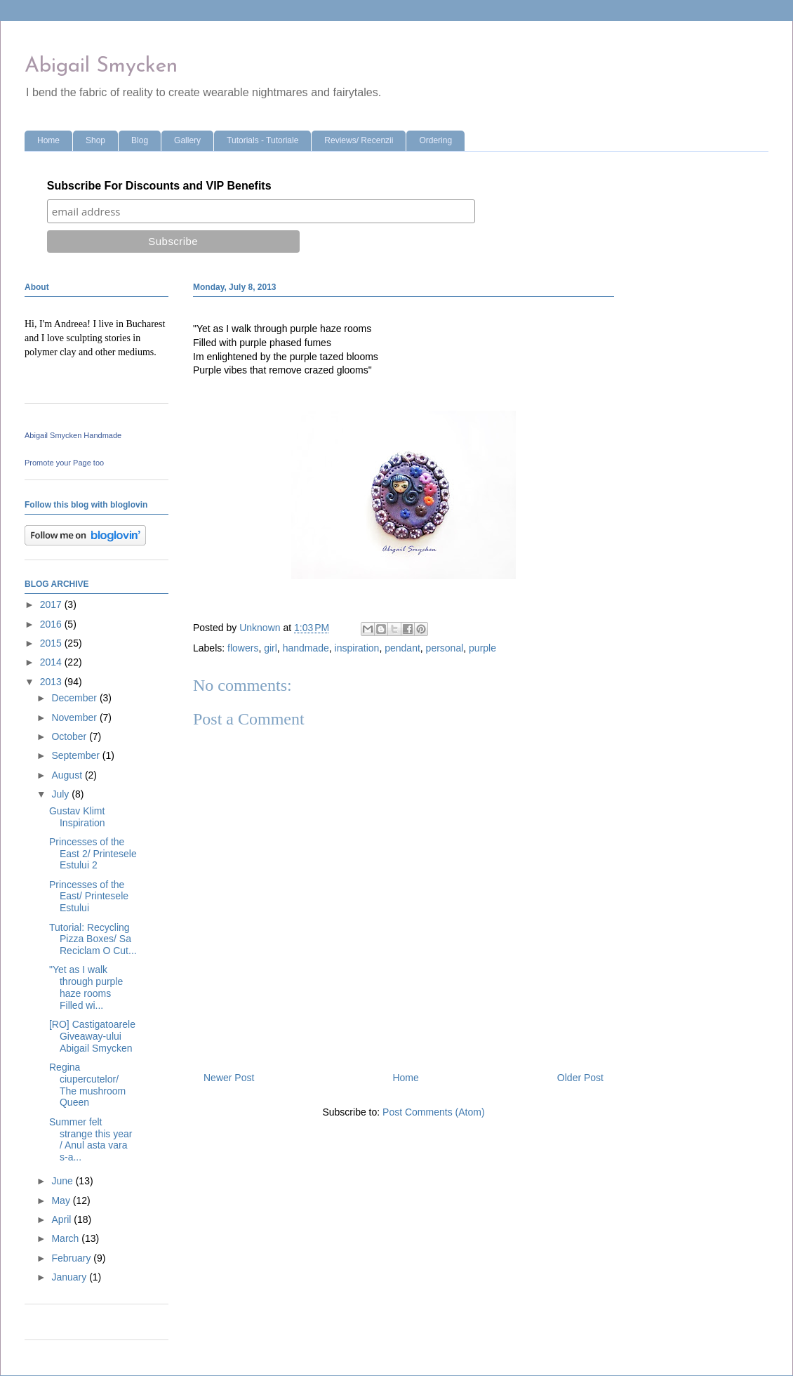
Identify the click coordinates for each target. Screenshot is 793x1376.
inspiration (357, 648)
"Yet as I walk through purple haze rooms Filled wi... (86, 987)
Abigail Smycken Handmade (73, 435)
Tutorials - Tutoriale (262, 140)
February (72, 1258)
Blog (139, 140)
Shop (95, 140)
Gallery (187, 140)
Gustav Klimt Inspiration (77, 816)
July (61, 794)
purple (482, 648)
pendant (402, 648)
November (75, 717)
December (75, 697)
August (67, 775)
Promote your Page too (64, 462)
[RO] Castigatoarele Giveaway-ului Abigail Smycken (92, 1036)
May (61, 1200)
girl (270, 648)
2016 (52, 624)
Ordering (435, 140)
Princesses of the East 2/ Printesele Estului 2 (93, 853)
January (70, 1277)
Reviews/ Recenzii (358, 140)
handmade (306, 648)
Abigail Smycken (101, 66)
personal (445, 648)
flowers (242, 648)
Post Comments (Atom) (433, 1112)
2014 (52, 662)
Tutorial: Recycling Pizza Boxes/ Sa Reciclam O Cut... (93, 939)
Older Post (580, 1077)
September (76, 755)
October (70, 736)
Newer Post (229, 1077)
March (66, 1238)
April (62, 1219)
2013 (52, 681)
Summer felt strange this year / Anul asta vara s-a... (91, 1139)
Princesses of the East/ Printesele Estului (88, 896)
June (63, 1180)
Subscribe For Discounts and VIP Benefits (159, 186)
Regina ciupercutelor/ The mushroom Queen (87, 1084)
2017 (52, 604)
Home (48, 140)
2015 (52, 643)
